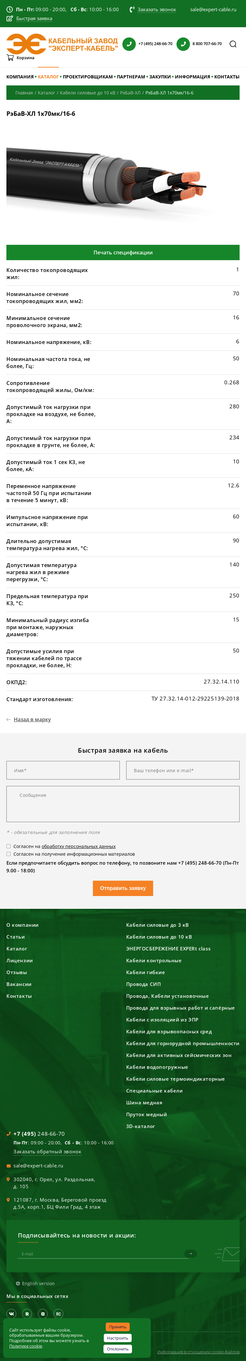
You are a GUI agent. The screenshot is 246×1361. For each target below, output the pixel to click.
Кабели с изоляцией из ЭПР (162, 1019)
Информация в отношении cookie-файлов (198, 1352)
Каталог (16, 948)
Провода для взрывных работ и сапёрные (180, 1008)
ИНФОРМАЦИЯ (192, 77)
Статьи (15, 936)
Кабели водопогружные (157, 1067)
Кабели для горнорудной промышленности (183, 1043)
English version (38, 1283)
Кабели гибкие (145, 972)
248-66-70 (39, 1133)
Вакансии (19, 984)
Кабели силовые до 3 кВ (157, 925)
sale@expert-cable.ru (38, 1165)
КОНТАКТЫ (227, 77)
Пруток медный (146, 1114)
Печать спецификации (123, 252)
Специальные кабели (154, 1090)
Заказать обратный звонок (47, 1151)
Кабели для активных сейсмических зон (179, 1055)
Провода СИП (143, 984)
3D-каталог (140, 1126)
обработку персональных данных (79, 846)
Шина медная (144, 1102)
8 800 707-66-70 (207, 43)
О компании (22, 925)
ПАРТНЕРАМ (131, 77)
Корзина (26, 57)
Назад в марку (32, 719)
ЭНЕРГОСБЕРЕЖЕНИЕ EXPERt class (168, 948)
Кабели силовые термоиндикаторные (175, 1079)
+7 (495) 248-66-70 (155, 43)
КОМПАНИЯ (20, 77)
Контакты (19, 996)
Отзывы (16, 972)
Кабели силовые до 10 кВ (159, 936)
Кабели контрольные (154, 960)
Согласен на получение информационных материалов (74, 854)
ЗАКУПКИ (160, 77)
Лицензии (19, 960)
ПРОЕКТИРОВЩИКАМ (88, 77)
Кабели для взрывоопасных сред (169, 1031)
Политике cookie (25, 1346)
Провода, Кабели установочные (167, 996)
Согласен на (64, 846)
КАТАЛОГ (48, 77)
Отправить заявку (123, 888)
